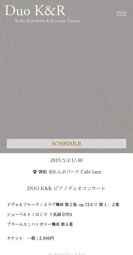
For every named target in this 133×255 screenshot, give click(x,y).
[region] (67, 203)
